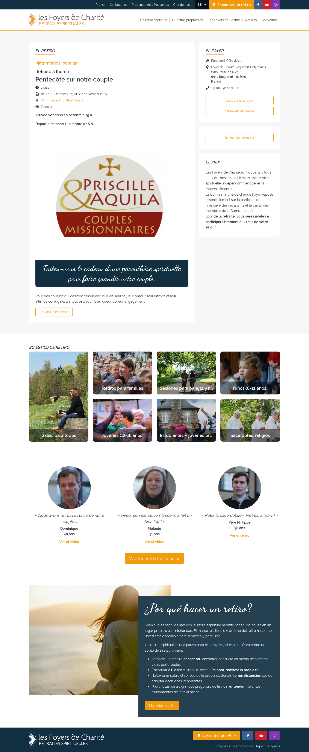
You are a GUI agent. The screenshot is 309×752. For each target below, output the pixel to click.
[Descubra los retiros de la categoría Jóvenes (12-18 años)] (122, 420)
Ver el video (69, 542)
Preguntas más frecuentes (150, 4)
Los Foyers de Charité (224, 20)
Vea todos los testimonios (154, 558)
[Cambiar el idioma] (202, 4)
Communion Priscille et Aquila (62, 100)
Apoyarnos (269, 20)
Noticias (251, 20)
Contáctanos (118, 4)
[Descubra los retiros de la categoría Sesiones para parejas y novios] (186, 373)
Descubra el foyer (240, 100)
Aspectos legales (268, 746)
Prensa (100, 4)
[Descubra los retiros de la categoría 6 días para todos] (58, 397)
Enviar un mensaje (54, 312)
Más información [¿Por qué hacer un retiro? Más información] (162, 706)
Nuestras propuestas (187, 20)
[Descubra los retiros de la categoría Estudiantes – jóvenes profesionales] (186, 420)
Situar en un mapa (239, 111)
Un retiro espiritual (153, 20)
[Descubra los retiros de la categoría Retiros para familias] (122, 373)
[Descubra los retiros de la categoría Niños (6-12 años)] (250, 373)
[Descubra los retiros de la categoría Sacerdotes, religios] (250, 420)
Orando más (182, 4)
